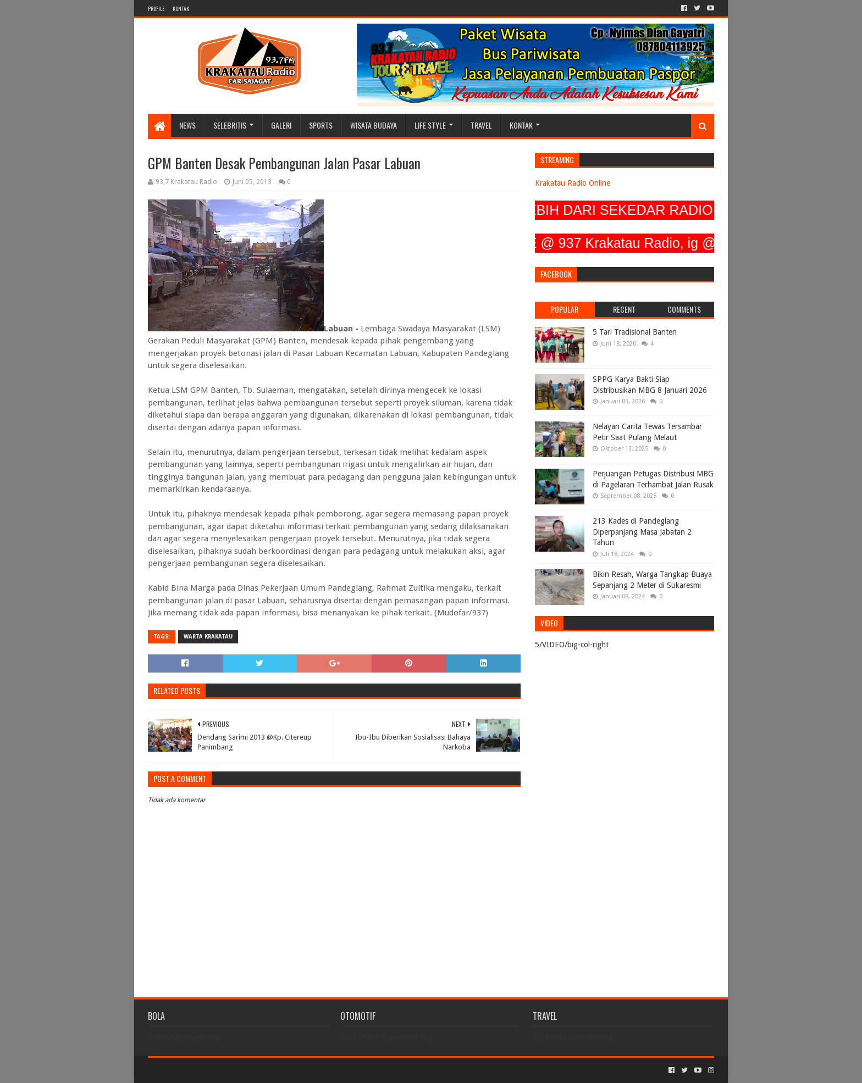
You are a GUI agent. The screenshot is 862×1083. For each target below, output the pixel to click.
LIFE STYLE (430, 125)
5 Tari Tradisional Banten (635, 331)
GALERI (281, 125)
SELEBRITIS (229, 125)
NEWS (187, 125)
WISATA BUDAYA (373, 125)
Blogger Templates (272, 1070)
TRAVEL (481, 125)
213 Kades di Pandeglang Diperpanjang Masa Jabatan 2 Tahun (642, 531)
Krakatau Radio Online (572, 183)
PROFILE (156, 8)
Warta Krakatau (208, 637)
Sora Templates (209, 1070)
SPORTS (321, 125)
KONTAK (181, 8)
